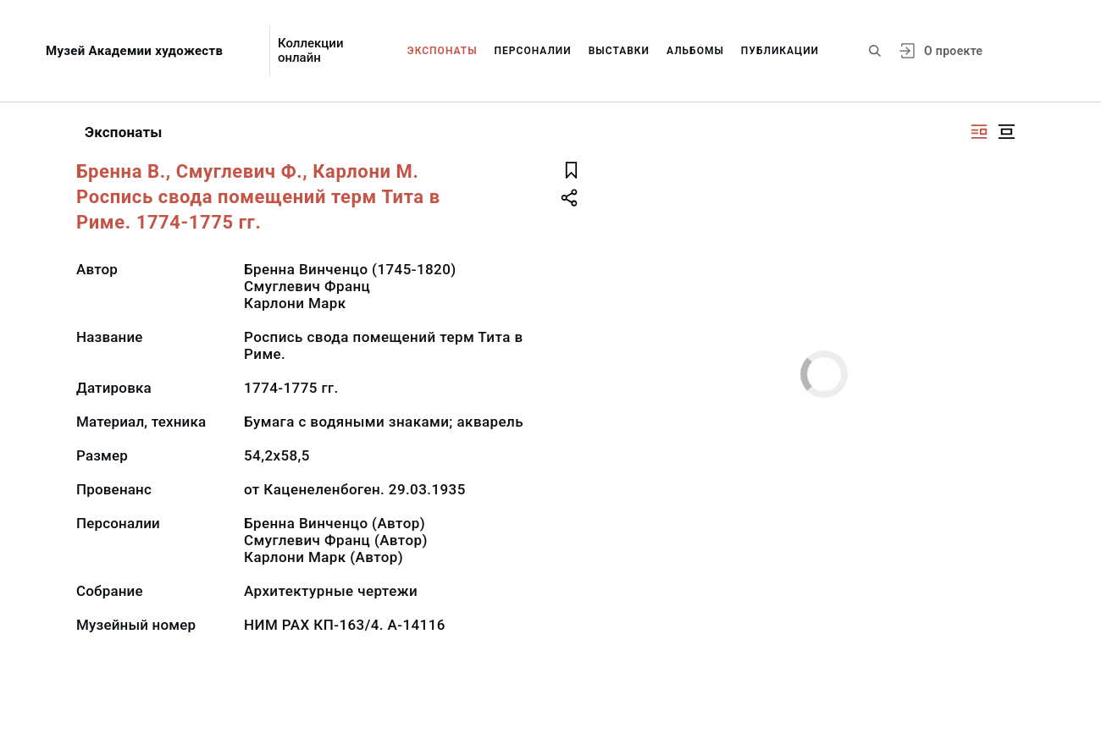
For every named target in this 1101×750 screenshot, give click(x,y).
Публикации (780, 51)
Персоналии (533, 51)
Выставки (619, 51)
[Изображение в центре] (1006, 131)
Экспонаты (442, 51)
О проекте (953, 51)
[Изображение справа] (979, 131)
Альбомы (695, 51)
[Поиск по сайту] (875, 51)
